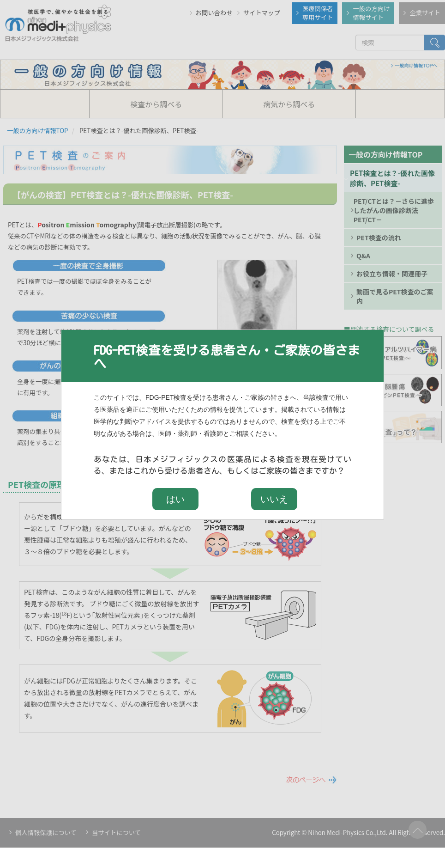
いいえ (274, 499)
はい (175, 499)
